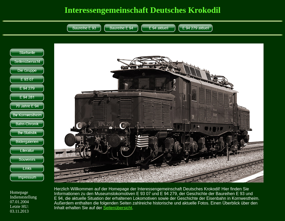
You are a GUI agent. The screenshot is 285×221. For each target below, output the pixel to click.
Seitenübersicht (117, 208)
